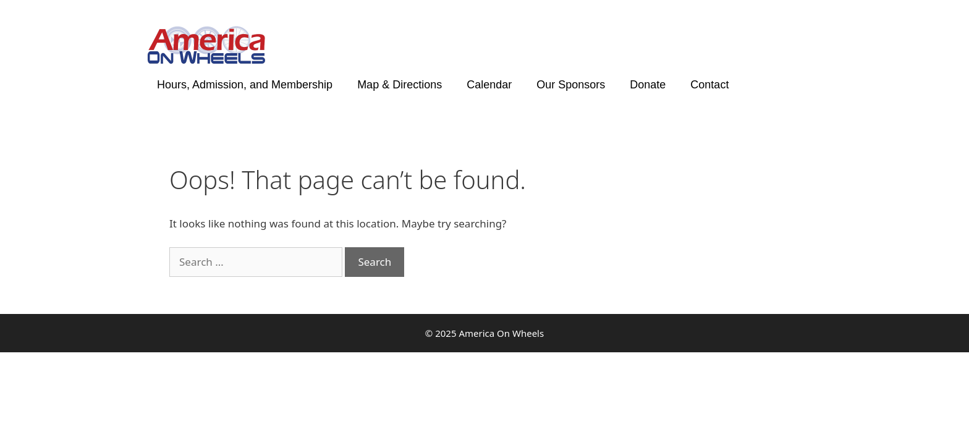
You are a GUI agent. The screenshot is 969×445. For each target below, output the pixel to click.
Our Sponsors (570, 84)
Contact (709, 84)
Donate (648, 84)
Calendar (489, 84)
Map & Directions (399, 84)
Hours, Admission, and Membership (244, 84)
